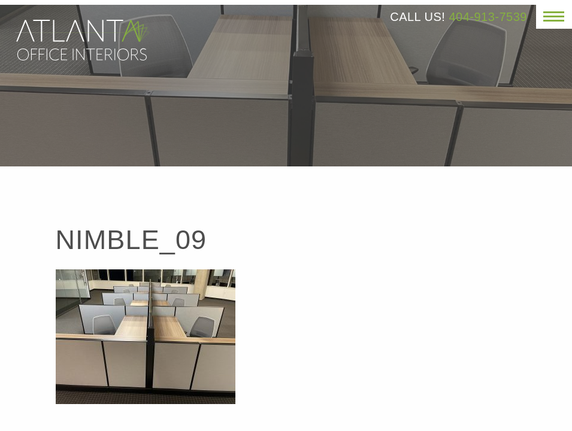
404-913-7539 (488, 16)
